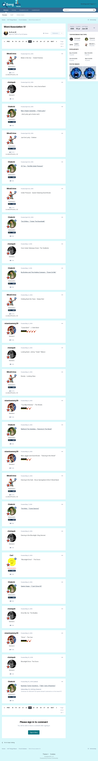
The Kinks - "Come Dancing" (30, 508)
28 (48, 41)
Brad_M (13, 32)
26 (40, 41)
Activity (14, 10)
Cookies (52, 754)
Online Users (20, 15)
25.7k (11, 72)
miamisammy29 (11, 323)
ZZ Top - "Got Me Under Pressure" (32, 166)
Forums (4, 15)
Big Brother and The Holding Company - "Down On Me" (38, 272)
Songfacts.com (23, 10)
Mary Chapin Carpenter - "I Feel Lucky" (33, 111)
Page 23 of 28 (61, 44)
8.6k (12, 125)
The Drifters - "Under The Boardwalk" (33, 221)
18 (12, 41)
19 (16, 41)
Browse (6, 11)
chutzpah (11, 82)
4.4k (12, 99)
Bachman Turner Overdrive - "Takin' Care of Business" (38, 686)
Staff (11, 15)
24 (33, 41)
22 (26, 41)
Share (45, 33)
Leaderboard (35, 10)
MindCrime (11, 54)
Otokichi (11, 107)
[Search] (72, 10)
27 (44, 41)
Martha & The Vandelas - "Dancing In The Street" (36, 429)
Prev (8, 41)
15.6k (12, 340)
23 (30, 41)
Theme (45, 754)
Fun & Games (23, 34)
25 (37, 41)
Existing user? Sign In (88, 4)
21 (23, 41)
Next (52, 41)
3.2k (12, 574)
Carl (11, 555)
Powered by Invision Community (49, 758)
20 (19, 41)
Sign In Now (33, 732)
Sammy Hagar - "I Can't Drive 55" (31, 586)
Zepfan (76, 44)
